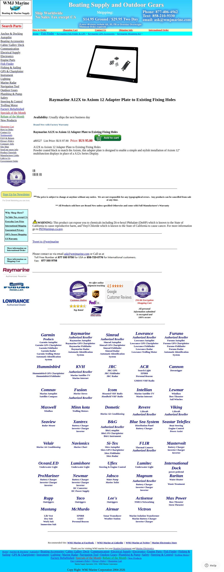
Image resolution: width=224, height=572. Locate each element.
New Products (135, 558)
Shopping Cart (115, 561)
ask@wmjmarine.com (76, 253)
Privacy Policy (99, 561)
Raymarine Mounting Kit (129, 33)
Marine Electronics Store (164, 542)
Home (36, 33)
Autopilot (34, 551)
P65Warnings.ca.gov (50, 229)
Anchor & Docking (19, 551)
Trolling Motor (182, 555)
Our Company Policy (80, 561)
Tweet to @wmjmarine (45, 241)
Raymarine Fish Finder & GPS (71, 33)
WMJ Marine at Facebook (80, 542)
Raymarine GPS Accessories (101, 33)
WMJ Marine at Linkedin (110, 542)
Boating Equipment (122, 548)
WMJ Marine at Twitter (138, 542)
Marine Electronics (145, 548)
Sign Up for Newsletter (16, 194)
